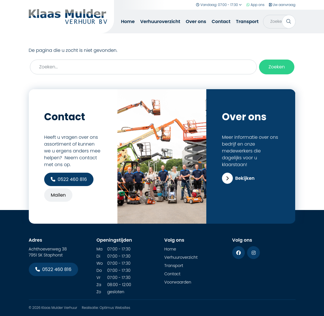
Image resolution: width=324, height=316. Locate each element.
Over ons (196, 21)
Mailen (58, 195)
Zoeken (276, 67)
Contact (221, 21)
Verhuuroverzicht (160, 21)
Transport (247, 21)
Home (128, 21)
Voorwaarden (177, 282)
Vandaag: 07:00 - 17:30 (219, 4)
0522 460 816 (69, 179)
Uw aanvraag (282, 4)
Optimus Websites (114, 307)
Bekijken (238, 178)
